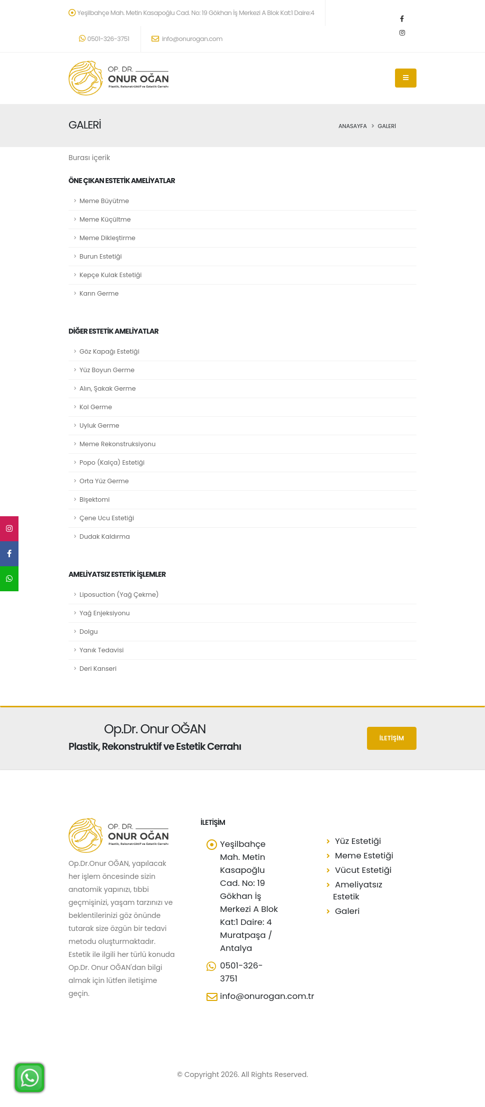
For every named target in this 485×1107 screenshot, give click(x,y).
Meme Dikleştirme (108, 238)
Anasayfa (352, 126)
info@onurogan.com (187, 39)
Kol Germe (96, 407)
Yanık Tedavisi (102, 650)
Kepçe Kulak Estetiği (111, 275)
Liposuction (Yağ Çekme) (119, 594)
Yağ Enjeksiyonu (105, 613)
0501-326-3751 (104, 39)
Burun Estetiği (101, 256)
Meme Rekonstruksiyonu (118, 444)
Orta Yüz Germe (104, 481)
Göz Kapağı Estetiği (110, 351)
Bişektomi (95, 499)
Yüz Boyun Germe (107, 370)
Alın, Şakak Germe (108, 388)
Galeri (347, 911)
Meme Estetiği (364, 855)
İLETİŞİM (392, 738)
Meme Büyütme (104, 201)
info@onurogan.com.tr (267, 996)
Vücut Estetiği (363, 870)
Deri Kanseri (98, 668)
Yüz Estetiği (358, 841)
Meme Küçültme (105, 219)
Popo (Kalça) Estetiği (112, 462)
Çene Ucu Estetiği (107, 518)
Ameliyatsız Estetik (357, 890)
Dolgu (89, 631)
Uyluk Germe (100, 425)
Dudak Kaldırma (105, 536)
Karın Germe (99, 293)
